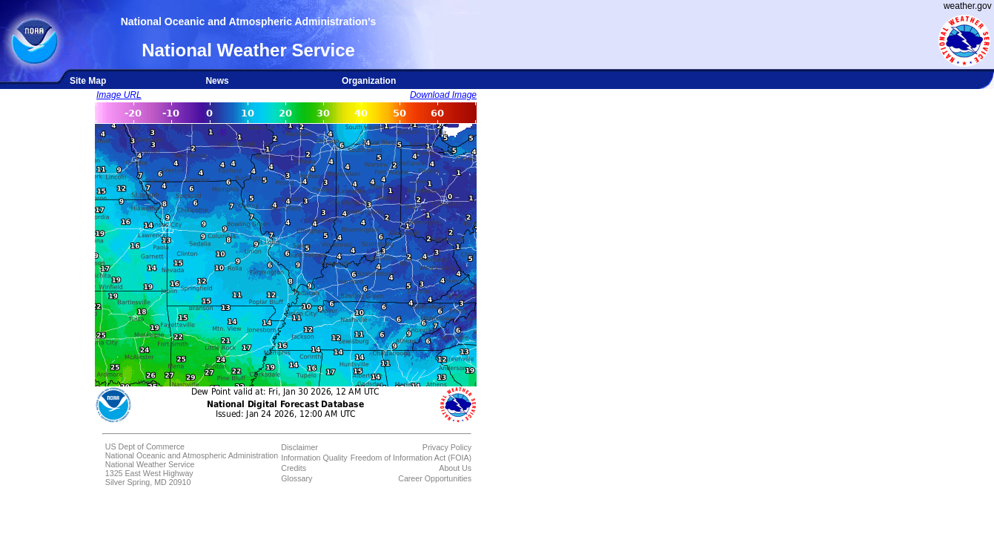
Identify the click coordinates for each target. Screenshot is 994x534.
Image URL (119, 95)
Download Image (443, 95)
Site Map (88, 81)
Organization (369, 81)
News (216, 81)
